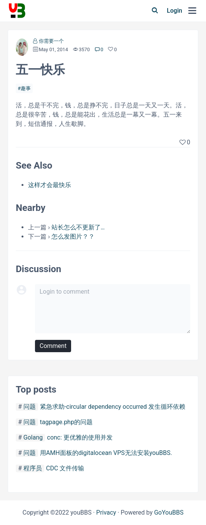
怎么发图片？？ (73, 236)
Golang (33, 437)
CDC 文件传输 (65, 468)
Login (174, 10)
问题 (29, 406)
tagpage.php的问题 (66, 422)
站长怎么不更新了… (78, 227)
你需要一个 (51, 41)
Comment (53, 345)
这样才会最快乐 (49, 185)
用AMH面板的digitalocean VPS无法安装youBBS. (106, 452)
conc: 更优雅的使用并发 (80, 437)
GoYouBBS (169, 512)
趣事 (26, 88)
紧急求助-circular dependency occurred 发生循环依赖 (112, 406)
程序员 (32, 468)
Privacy (106, 512)
